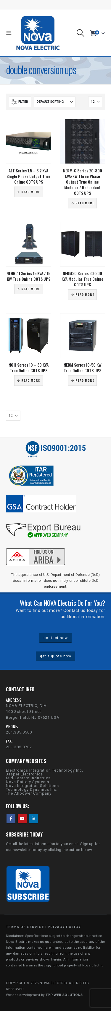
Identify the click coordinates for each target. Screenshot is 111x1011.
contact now (56, 638)
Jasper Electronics (24, 774)
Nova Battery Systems (27, 782)
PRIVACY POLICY (64, 927)
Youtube (22, 818)
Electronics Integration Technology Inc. (44, 770)
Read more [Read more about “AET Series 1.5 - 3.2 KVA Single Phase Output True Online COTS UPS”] (30, 192)
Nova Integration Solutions (32, 785)
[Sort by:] (54, 102)
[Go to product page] (28, 141)
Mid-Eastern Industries (28, 778)
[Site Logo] (38, 32)
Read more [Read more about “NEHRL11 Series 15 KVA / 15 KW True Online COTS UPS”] (30, 289)
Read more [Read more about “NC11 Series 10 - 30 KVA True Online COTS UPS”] (30, 380)
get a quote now (55, 656)
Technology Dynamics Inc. (31, 789)
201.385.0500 (19, 732)
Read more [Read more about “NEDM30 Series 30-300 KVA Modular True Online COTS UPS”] (84, 294)
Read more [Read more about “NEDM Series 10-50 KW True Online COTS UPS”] (84, 380)
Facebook (11, 818)
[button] (10, 33)
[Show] (95, 102)
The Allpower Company (29, 793)
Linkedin (33, 818)
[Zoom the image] (35, 547)
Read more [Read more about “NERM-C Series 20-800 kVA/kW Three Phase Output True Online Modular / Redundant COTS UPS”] (84, 203)
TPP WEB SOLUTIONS (64, 995)
